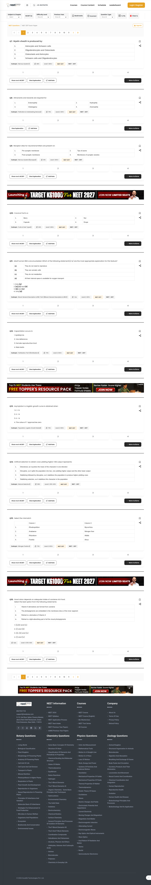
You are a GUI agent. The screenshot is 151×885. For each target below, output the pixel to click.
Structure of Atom (54, 749)
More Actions (132, 80)
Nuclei (81, 850)
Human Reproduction (116, 786)
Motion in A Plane (85, 756)
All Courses (83, 727)
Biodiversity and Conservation (29, 825)
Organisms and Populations (28, 818)
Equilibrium (52, 772)
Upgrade (138, 25)
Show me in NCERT (18, 80)
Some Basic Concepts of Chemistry (61, 745)
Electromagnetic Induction (88, 822)
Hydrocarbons (53, 796)
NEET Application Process (57, 720)
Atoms (81, 847)
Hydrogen (51, 779)
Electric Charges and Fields (88, 802)
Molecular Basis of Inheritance (29, 804)
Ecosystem (22, 821)
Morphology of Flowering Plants (29, 756)
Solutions (51, 807)
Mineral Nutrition (24, 774)
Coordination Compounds (57, 835)
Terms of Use (114, 716)
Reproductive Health (116, 790)
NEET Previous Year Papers (58, 727)
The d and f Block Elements (58, 831)
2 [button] (27, 32)
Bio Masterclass (84, 720)
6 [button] (46, 32)
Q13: (11, 406)
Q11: (11, 261)
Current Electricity (85, 812)
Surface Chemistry (55, 818)
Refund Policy (114, 723)
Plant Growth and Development (29, 785)
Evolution (112, 793)
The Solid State (53, 803)
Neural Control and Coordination (120, 776)
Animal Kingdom (115, 745)
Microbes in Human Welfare (28, 814)
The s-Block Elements (56, 782)
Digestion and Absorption (118, 756)
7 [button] (50, 32)
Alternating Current (85, 826)
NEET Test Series (85, 723)
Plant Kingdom (23, 752)
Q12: (11, 331)
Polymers (51, 859)
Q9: (11, 146)
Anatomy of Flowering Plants (28, 759)
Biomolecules (53, 855)
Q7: (11, 41)
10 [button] (64, 32)
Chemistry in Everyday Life (57, 862)
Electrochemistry (54, 810)
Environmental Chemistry (57, 799)
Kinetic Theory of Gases (87, 791)
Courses (73, 5)
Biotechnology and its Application (121, 807)
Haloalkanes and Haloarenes (58, 838)
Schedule (102, 5)
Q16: (11, 599)
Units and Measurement (87, 745)
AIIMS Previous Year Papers (58, 731)
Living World (22, 745)
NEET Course (83, 713)
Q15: (11, 518)
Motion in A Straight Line (87, 752)
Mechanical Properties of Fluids (90, 780)
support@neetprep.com (25, 714)
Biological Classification (26, 749)
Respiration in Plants (25, 781)
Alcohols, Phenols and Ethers (58, 842)
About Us (112, 713)
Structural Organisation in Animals (121, 749)
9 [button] (59, 32)
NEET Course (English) (87, 716)
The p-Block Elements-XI (57, 786)
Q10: (11, 213)
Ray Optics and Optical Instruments (91, 833)
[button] (73, 32)
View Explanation (35, 80)
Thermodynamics (54, 768)
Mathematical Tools (86, 749)
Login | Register (136, 5)
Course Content (87, 5)
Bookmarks (77, 16)
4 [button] (36, 32)
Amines (51, 852)
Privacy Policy (114, 720)
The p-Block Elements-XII (57, 827)
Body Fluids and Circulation (119, 763)
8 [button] (55, 32)
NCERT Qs (28, 16)
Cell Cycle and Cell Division (28, 767)
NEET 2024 (52, 713)
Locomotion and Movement (119, 773)
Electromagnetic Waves (87, 830)
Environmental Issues (26, 828)
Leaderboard (115, 5)
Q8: (11, 98)
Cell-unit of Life (23, 763)
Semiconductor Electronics (88, 854)
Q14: (11, 462)
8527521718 (21, 711)
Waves (81, 798)
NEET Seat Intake (54, 723)
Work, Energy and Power (87, 763)
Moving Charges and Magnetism (90, 815)
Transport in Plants (25, 770)
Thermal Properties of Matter (89, 784)
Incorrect (91, 16)
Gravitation (82, 773)
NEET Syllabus (53, 716)
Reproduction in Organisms (28, 789)
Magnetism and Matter (87, 819)
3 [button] (32, 32)
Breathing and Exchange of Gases (121, 759)
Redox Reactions (54, 775)
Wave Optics (83, 837)
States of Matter (54, 764)
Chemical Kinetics (54, 814)
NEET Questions (14, 26)
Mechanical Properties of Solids (90, 776)
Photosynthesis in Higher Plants (29, 778)
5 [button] (41, 32)
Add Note (50, 80)
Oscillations (83, 795)
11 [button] (68, 32)
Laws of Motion (84, 759)
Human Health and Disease (119, 797)
